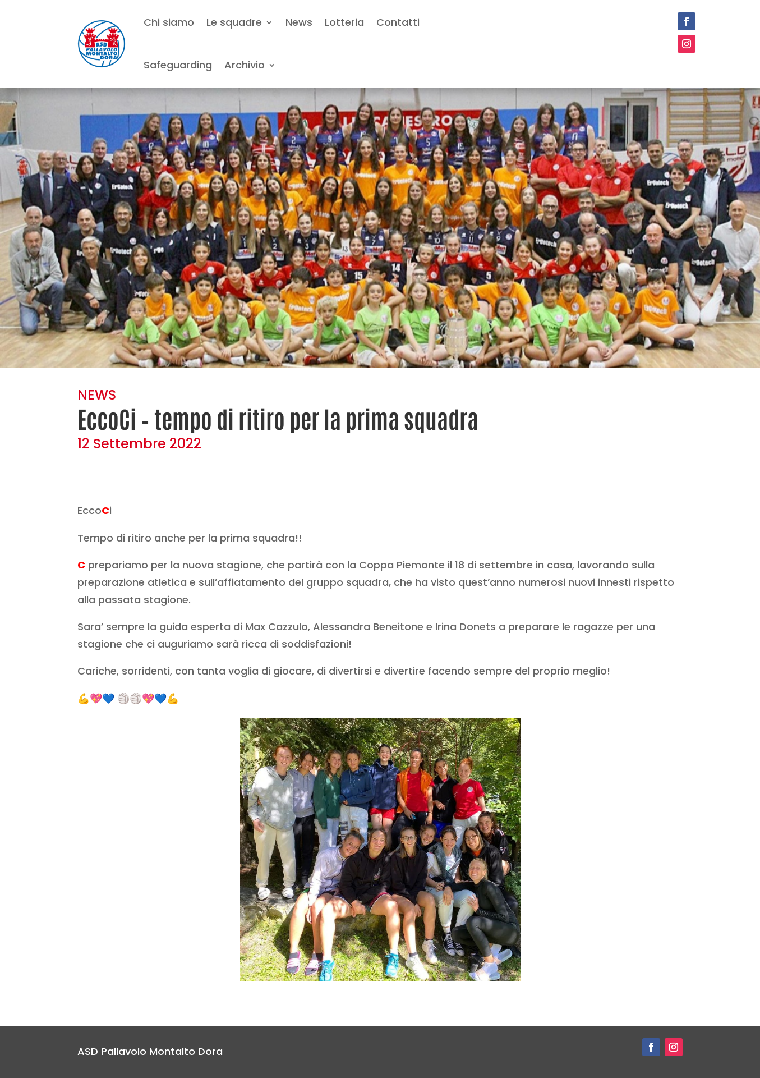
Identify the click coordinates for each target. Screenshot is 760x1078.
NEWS (96, 395)
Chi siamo (169, 22)
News (298, 22)
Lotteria (344, 22)
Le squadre (234, 22)
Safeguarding (178, 65)
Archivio (244, 65)
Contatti (398, 22)
